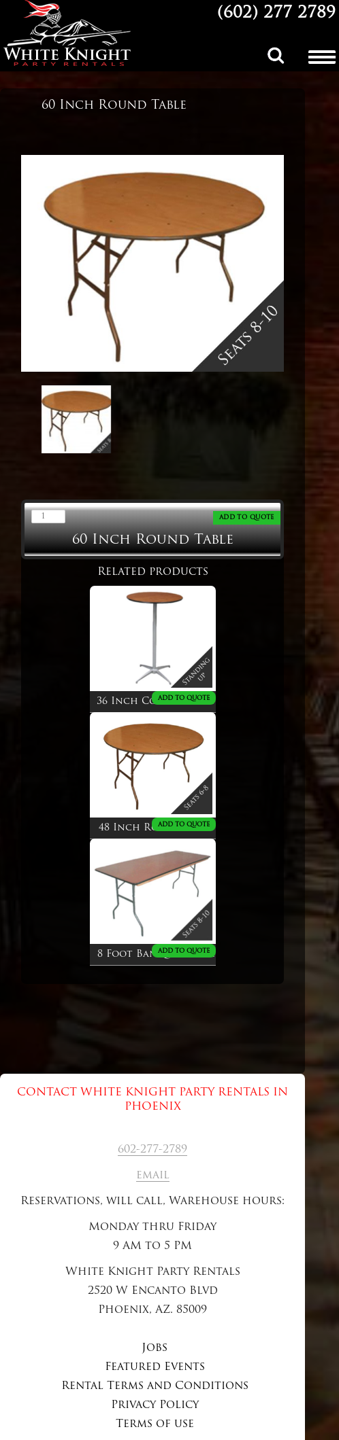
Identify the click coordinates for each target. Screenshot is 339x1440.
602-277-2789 (152, 1149)
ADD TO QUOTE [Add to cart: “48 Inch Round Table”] (184, 825)
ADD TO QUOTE (246, 517)
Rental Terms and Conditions (154, 1386)
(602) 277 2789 (276, 13)
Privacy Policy (155, 1405)
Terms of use (155, 1424)
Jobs (154, 1348)
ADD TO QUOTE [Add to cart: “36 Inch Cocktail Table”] (184, 698)
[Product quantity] (48, 516)
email (153, 1175)
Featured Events (155, 1367)
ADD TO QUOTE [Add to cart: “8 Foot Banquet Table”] (184, 951)
